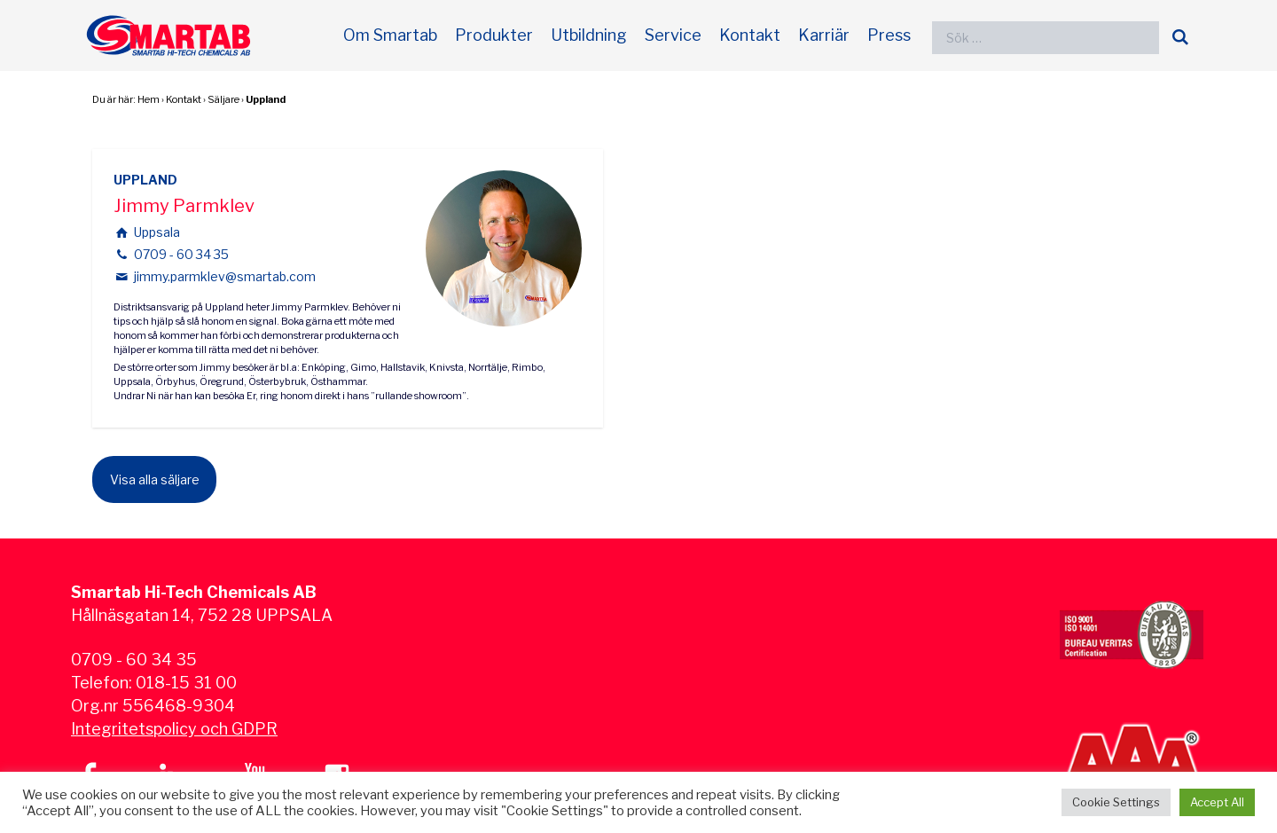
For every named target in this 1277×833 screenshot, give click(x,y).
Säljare (223, 99)
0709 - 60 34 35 (181, 254)
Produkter (494, 35)
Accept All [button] (1217, 802)
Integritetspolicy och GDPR (174, 728)
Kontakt (749, 35)
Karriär (824, 35)
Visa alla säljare (155, 479)
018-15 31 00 (186, 682)
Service (673, 35)
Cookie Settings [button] (1116, 802)
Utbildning (589, 35)
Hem (148, 99)
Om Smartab (390, 35)
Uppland (266, 99)
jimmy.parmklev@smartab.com (225, 276)
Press (889, 35)
